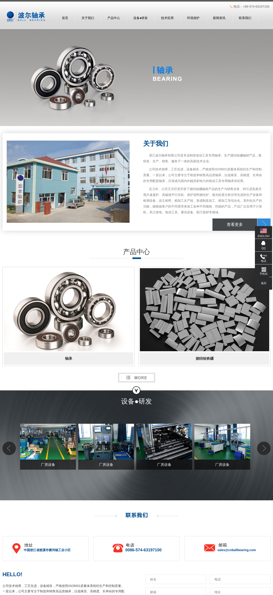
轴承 (68, 358)
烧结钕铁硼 (205, 358)
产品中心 (113, 18)
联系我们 (245, 18)
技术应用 (167, 18)
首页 (65, 18)
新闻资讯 (219, 18)
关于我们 (88, 18)
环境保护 (193, 18)
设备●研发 (140, 18)
